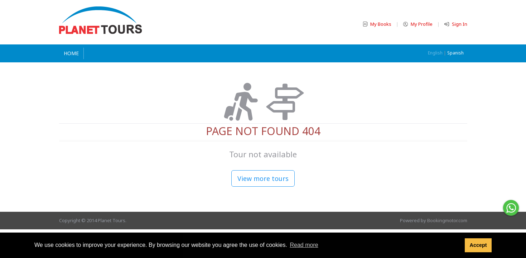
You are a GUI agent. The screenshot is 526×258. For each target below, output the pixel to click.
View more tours (263, 178)
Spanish (455, 53)
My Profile (418, 24)
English (435, 53)
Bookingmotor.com (447, 220)
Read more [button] (304, 245)
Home (71, 53)
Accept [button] (478, 245)
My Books (377, 24)
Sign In (455, 24)
